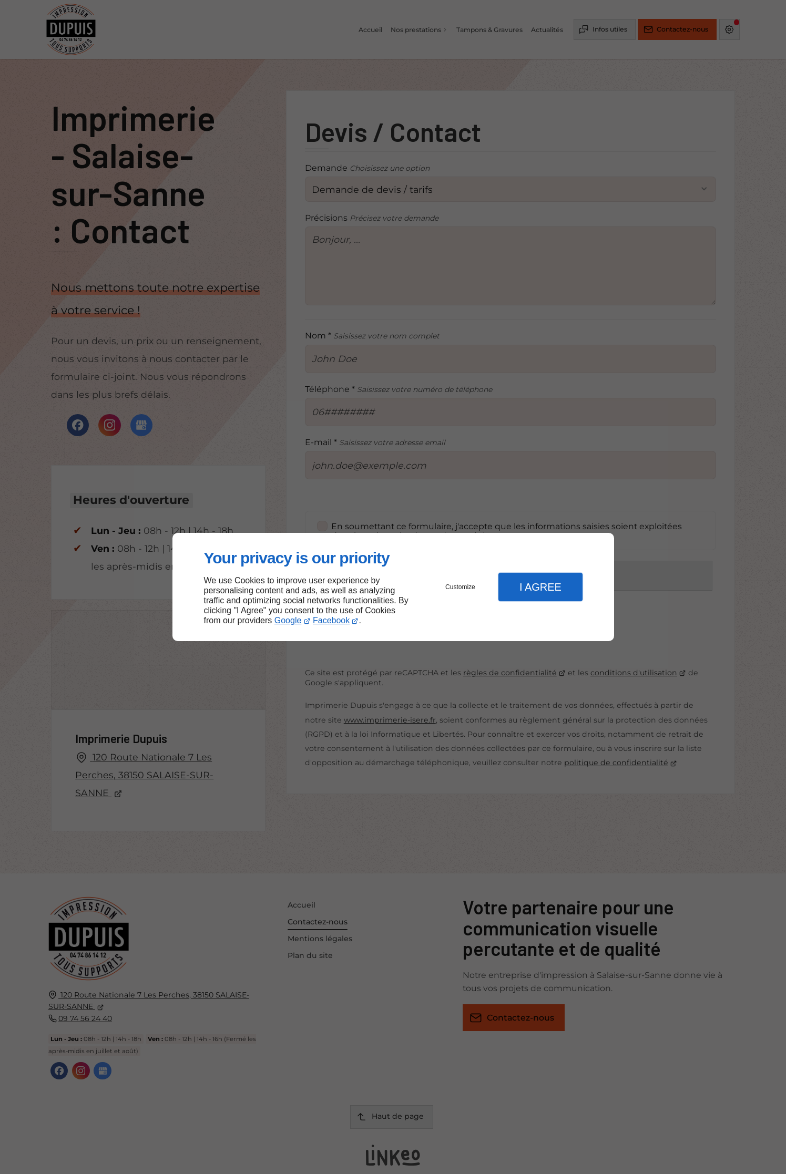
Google (288, 620)
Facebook (331, 620)
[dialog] (393, 587)
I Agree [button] (540, 587)
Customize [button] (460, 587)
